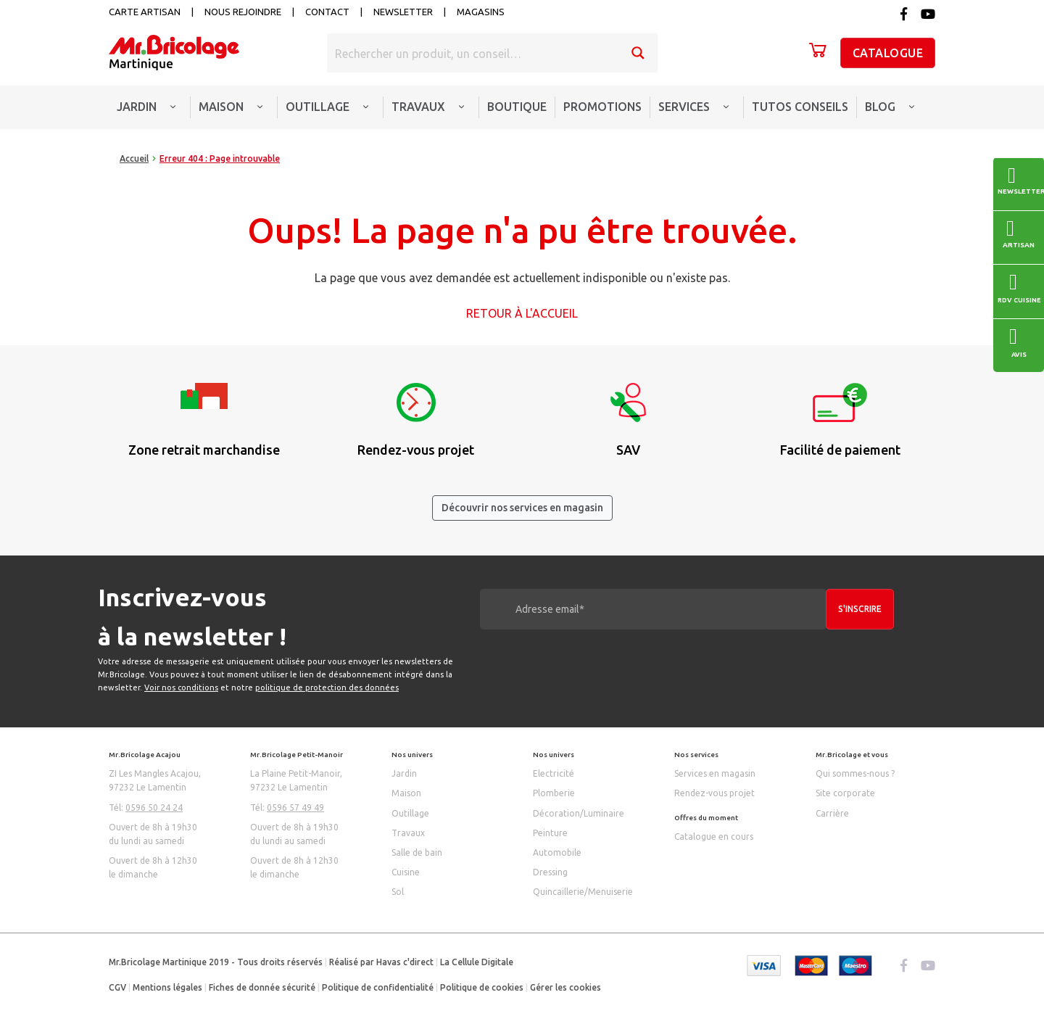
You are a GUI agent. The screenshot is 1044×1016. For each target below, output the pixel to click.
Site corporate (845, 793)
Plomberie (554, 793)
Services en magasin (714, 773)
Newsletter (403, 12)
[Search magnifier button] (638, 53)
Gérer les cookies (565, 987)
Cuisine (406, 872)
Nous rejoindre (242, 12)
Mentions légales (167, 987)
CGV (117, 987)
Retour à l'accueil (522, 313)
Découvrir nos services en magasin (522, 507)
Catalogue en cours (713, 836)
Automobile (557, 852)
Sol (398, 891)
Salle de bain (417, 852)
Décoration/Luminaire (578, 813)
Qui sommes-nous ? (855, 773)
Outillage (410, 813)
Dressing (550, 872)
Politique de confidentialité (378, 987)
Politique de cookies (481, 987)
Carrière (832, 813)
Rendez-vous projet (714, 793)
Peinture (550, 833)
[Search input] (473, 53)
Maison (406, 793)
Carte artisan (145, 12)
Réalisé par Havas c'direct (381, 962)
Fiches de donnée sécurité (262, 987)
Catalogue (888, 52)
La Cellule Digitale (476, 962)
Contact (327, 12)
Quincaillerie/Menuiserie (583, 891)
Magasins (481, 12)
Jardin (404, 773)
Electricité (553, 773)
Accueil (134, 158)
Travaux (408, 833)
